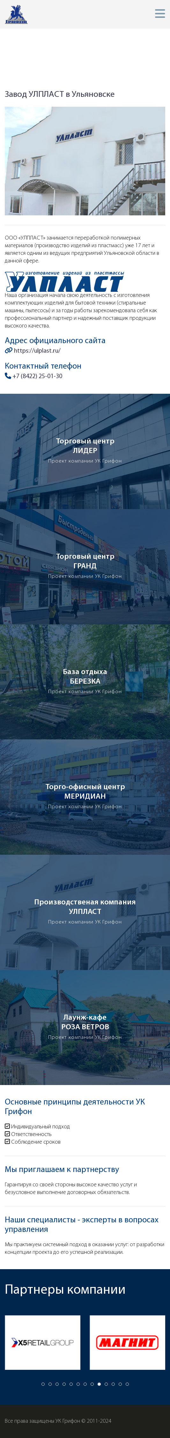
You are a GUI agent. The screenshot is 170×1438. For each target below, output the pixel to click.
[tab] (43, 1384)
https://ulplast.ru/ (33, 351)
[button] (160, 14)
